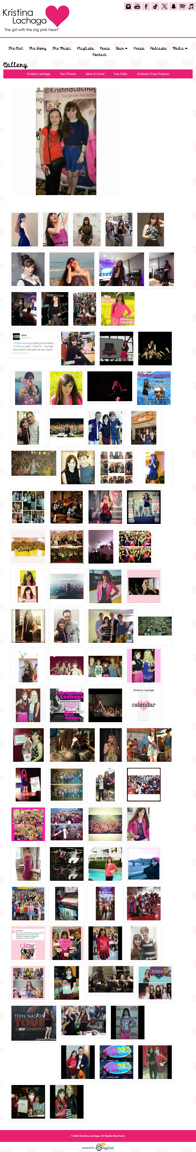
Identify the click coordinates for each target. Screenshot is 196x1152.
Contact (99, 55)
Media (179, 48)
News (105, 49)
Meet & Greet (95, 74)
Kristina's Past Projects (153, 74)
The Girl (16, 49)
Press (139, 49)
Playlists (85, 49)
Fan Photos (68, 74)
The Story (37, 49)
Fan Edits (120, 74)
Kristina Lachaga (38, 74)
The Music (61, 49)
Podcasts (158, 49)
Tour (121, 48)
